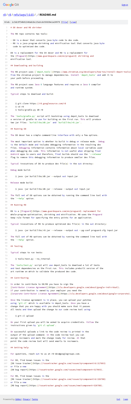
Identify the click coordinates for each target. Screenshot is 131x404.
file (64, 22)
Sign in (125, 4)
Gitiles (18, 399)
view (73, 22)
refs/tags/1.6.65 (24, 14)
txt (118, 399)
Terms (35, 399)
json (125, 399)
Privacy (26, 399)
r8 (4, 14)
